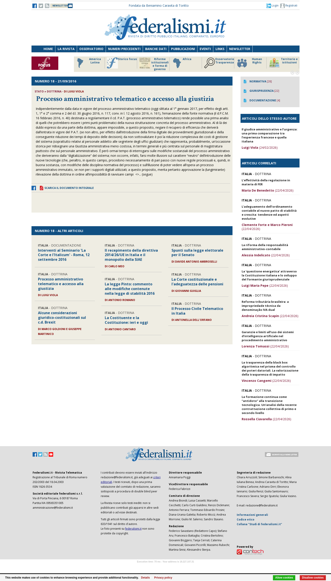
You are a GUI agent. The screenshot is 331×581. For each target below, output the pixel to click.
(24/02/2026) (260, 147)
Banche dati (155, 49)
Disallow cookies (313, 577)
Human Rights (249, 63)
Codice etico (245, 519)
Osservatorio (91, 49)
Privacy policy (163, 577)
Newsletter (239, 49)
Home (48, 49)
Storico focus (122, 63)
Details (145, 577)
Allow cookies (284, 577)
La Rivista (66, 49)
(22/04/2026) (267, 190)
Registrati (288, 6)
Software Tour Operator (165, 567)
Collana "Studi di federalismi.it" (259, 524)
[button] (272, 5)
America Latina (87, 63)
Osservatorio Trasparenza (219, 63)
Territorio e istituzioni (283, 63)
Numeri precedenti (124, 49)
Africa (181, 63)
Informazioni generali (252, 515)
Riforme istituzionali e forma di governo (154, 64)
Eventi (205, 49)
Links (220, 49)
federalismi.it (133, 529)
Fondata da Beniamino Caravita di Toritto (159, 5)
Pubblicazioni (183, 49)
